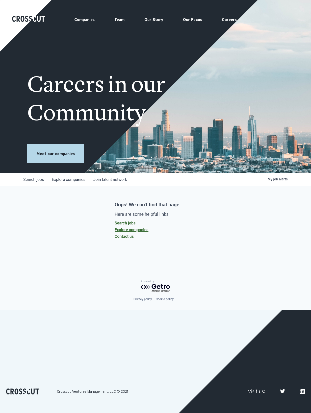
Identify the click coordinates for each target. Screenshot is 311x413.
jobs (33, 179)
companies (68, 179)
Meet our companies (56, 153)
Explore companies (131, 229)
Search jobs (125, 223)
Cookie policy (165, 299)
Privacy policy (142, 299)
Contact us (124, 236)
